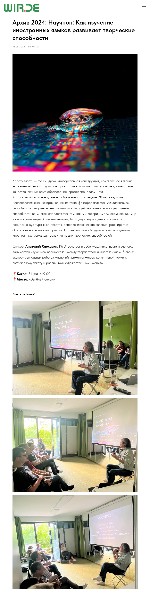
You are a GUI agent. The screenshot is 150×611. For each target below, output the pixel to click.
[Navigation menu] (144, 7)
